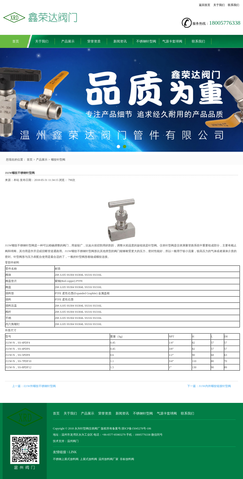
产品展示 (68, 41)
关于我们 (219, 5)
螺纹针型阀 (58, 159)
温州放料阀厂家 (108, 459)
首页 (15, 41)
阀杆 (8, 311)
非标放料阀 (127, 459)
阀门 (66, 245)
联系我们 (233, 5)
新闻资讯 (120, 41)
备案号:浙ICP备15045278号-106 (131, 428)
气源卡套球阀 (172, 41)
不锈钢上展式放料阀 (66, 459)
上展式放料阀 (88, 459)
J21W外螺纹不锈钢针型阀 (39, 386)
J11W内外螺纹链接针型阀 (215, 386)
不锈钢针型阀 (146, 41)
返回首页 (204, 5)
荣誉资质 (94, 41)
